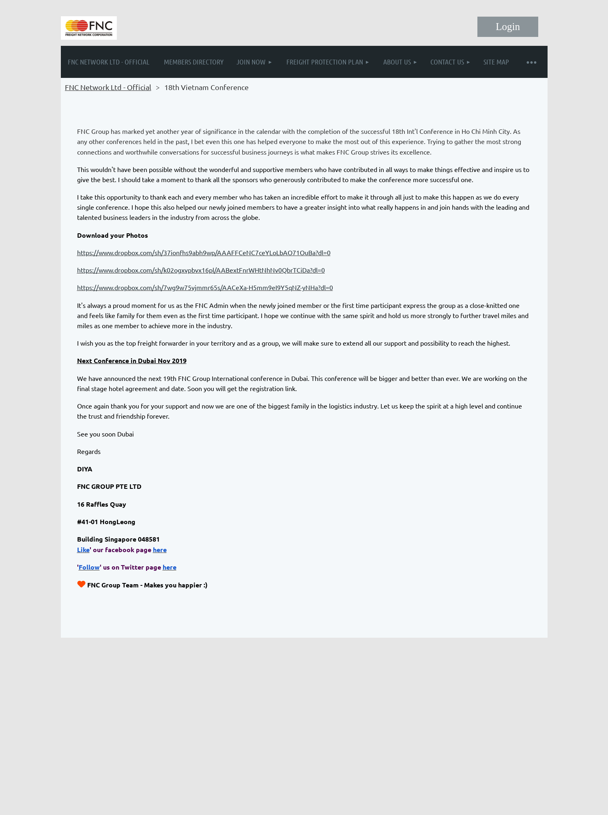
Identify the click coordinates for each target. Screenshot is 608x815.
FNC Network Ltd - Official (108, 87)
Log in (507, 27)
